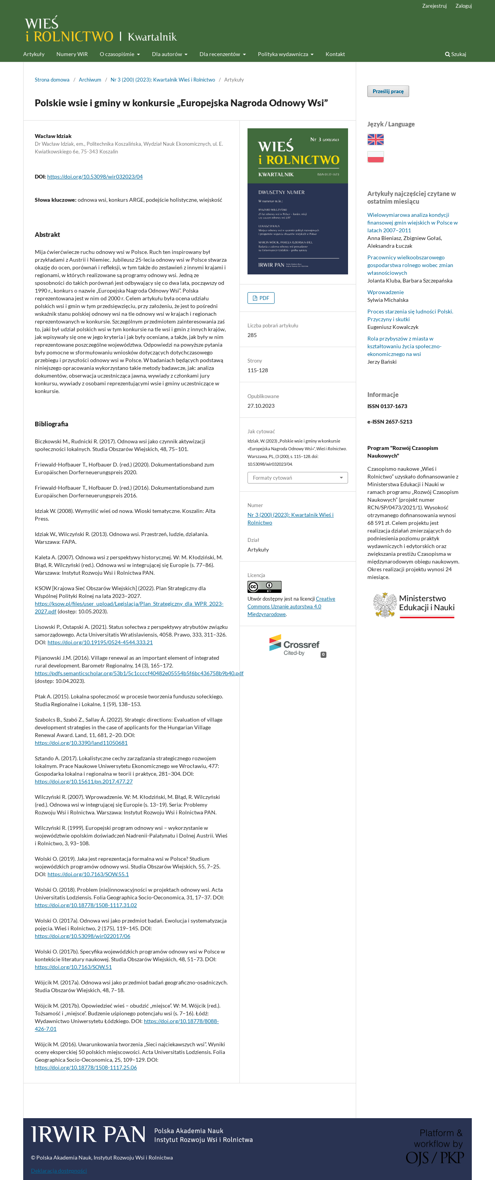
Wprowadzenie (385, 292)
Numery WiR (72, 54)
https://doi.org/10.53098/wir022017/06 (82, 936)
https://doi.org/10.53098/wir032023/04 (95, 176)
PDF (263, 298)
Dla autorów (167, 54)
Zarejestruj (434, 6)
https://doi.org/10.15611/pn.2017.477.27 (84, 781)
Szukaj (455, 54)
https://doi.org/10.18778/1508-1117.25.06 (86, 1067)
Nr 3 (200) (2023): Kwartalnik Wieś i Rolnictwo (163, 80)
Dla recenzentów (220, 54)
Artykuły (33, 54)
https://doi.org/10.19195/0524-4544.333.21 (100, 642)
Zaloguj (464, 6)
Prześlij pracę (388, 91)
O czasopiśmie (117, 54)
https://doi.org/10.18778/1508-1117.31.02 (86, 905)
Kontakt (335, 54)
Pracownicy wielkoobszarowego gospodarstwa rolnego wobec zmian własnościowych (410, 265)
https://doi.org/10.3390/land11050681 (81, 742)
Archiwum (90, 80)
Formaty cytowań (272, 478)
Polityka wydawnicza (283, 54)
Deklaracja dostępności (59, 1170)
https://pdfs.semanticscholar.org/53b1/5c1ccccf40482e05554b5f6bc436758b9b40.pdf (139, 673)
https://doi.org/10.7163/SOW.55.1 (88, 874)
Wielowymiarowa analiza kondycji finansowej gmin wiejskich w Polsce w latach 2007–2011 (412, 222)
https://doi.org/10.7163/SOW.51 (73, 967)
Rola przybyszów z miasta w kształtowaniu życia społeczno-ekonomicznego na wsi (404, 346)
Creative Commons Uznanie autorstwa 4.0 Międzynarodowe (291, 606)
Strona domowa (52, 80)
